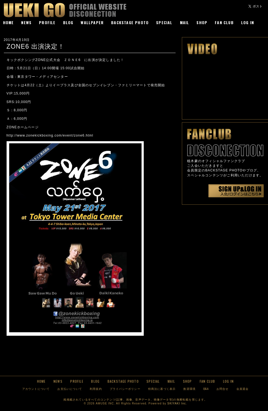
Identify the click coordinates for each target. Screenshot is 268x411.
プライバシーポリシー (125, 389)
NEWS (26, 22)
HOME (8, 22)
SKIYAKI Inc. (177, 403)
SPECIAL (164, 22)
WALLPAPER (92, 22)
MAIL (184, 22)
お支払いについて (69, 389)
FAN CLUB (224, 22)
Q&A (206, 389)
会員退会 (242, 389)
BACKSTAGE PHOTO (130, 22)
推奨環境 (189, 389)
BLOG (68, 22)
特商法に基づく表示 (162, 389)
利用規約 (96, 389)
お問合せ (222, 389)
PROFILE (47, 22)
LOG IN (247, 22)
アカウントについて (36, 389)
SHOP (201, 22)
